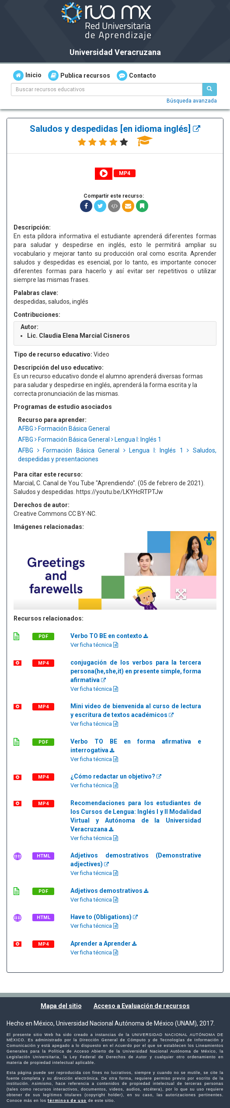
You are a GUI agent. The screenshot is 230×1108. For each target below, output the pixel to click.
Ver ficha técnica (94, 644)
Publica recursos (79, 75)
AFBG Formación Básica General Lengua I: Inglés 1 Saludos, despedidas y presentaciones (117, 455)
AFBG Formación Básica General (64, 428)
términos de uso (67, 1100)
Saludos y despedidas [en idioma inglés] (115, 128)
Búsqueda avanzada (192, 101)
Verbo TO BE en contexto (109, 635)
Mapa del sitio (61, 1005)
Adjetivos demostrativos (109, 890)
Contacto (136, 75)
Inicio (27, 75)
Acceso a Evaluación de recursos (142, 1005)
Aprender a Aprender (103, 943)
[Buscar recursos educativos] (209, 89)
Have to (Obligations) (104, 916)
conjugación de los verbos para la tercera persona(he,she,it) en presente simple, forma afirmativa (135, 671)
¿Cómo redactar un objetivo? (115, 776)
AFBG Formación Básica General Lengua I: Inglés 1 (89, 439)
